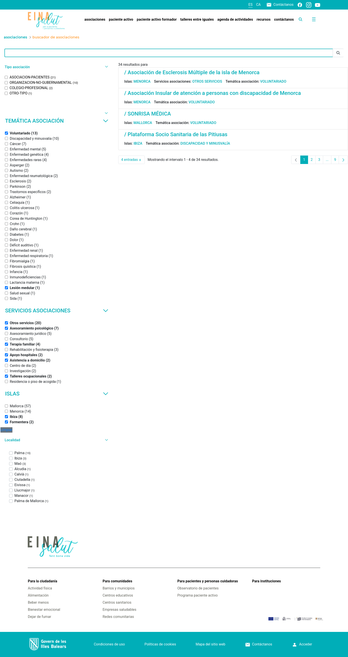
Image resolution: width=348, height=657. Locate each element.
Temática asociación (56, 121)
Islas (56, 394)
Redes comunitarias (118, 617)
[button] (55, 67)
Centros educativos (118, 595)
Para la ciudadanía (42, 581)
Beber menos (38, 602)
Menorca (142, 81)
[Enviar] (338, 53)
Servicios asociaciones (56, 311)
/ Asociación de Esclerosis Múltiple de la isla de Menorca (191, 72)
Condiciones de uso (109, 644)
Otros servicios (207, 81)
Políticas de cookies (160, 644)
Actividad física (40, 588)
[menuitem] (95, 19)
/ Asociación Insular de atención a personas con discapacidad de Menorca (212, 93)
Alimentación (38, 595)
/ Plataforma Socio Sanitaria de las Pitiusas (175, 134)
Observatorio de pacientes (198, 588)
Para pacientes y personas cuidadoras (207, 581)
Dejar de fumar (39, 617)
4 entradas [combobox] (133, 160)
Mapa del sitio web (210, 644)
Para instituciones (266, 581)
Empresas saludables (119, 609)
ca (258, 4)
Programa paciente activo (197, 595)
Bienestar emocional (44, 609)
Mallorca (143, 123)
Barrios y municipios (118, 588)
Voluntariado (273, 81)
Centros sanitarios (117, 602)
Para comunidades (117, 581)
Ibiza (138, 143)
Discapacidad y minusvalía (205, 143)
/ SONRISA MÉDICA (147, 114)
